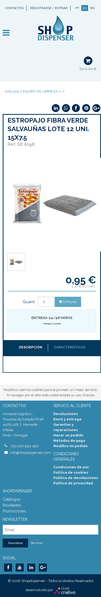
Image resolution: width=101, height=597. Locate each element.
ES (85, 8)
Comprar (68, 302)
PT (77, 8)
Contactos (14, 8)
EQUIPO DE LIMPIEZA (40, 91)
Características (69, 347)
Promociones (14, 511)
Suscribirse (15, 543)
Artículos (12, 91)
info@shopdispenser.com (29, 453)
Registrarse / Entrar (49, 8)
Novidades (12, 505)
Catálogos (11, 499)
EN (92, 8)
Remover (36, 543)
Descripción (30, 347)
